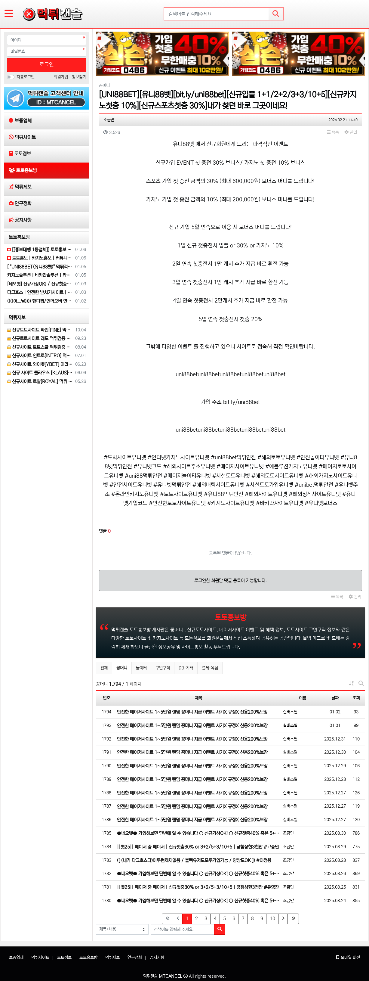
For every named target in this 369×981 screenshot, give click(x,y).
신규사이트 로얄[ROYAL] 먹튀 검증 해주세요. (40, 381)
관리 (350, 132)
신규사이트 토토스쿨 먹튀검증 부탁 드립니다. (40, 347)
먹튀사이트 (40, 957)
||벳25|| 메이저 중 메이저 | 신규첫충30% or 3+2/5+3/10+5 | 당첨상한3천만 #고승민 (198, 846)
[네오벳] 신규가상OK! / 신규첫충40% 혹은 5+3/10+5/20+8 (40, 284)
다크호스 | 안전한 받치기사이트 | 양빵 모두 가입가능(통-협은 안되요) (40, 292)
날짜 (335, 698)
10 (272, 918)
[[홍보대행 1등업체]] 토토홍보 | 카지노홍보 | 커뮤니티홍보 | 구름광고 (40, 249)
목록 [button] (333, 132)
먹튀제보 (17, 317)
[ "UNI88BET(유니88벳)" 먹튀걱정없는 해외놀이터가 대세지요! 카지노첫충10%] (40, 266)
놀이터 (141, 668)
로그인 (46, 65)
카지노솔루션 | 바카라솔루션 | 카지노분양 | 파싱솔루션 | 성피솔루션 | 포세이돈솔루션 (40, 275)
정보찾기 (79, 77)
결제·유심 (210, 668)
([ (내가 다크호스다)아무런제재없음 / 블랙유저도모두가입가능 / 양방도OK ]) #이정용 (194, 860)
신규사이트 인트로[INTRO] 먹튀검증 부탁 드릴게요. (40, 355)
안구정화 (135, 957)
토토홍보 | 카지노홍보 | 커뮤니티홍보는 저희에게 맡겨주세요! (40, 258)
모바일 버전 (348, 957)
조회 (356, 698)
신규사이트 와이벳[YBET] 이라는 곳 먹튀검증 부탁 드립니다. (40, 364)
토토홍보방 (19, 237)
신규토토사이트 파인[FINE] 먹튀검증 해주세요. (40, 330)
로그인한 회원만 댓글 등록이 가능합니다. (230, 580)
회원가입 (61, 77)
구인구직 (162, 668)
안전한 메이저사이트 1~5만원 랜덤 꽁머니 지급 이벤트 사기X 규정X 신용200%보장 (192, 712)
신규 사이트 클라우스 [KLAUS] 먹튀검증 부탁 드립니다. (40, 372)
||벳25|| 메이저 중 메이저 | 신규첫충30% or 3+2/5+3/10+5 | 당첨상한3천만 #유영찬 (198, 887)
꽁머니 (124, 667)
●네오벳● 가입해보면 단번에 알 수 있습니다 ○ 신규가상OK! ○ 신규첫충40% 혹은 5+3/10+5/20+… (198, 833)
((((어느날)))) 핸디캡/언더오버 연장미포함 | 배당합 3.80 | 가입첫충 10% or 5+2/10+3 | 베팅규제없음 (40, 301)
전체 (104, 668)
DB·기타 (186, 668)
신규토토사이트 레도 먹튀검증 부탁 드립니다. (40, 338)
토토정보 (64, 957)
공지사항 (157, 957)
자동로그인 (26, 77)
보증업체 (16, 957)
